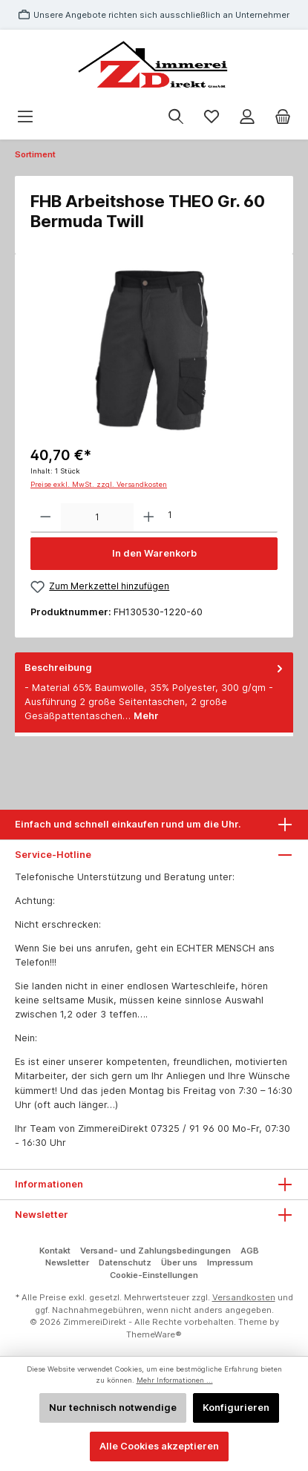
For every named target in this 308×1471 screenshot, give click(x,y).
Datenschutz (125, 1262)
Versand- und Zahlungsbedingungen (155, 1250)
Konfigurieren (236, 1407)
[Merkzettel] (211, 117)
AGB (249, 1250)
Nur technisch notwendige (113, 1407)
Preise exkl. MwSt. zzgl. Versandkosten (98, 484)
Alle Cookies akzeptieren (159, 1446)
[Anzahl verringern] (45, 518)
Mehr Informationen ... (175, 1380)
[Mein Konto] (247, 117)
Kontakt (55, 1250)
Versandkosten (243, 1297)
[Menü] (25, 117)
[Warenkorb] (283, 117)
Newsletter (67, 1262)
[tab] (154, 692)
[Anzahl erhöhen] (149, 518)
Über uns (179, 1262)
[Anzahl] (97, 518)
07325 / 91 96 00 (190, 1128)
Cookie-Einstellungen (154, 1275)
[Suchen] (176, 117)
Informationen (49, 1184)
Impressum (230, 1262)
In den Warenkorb (154, 553)
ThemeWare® (154, 1334)
